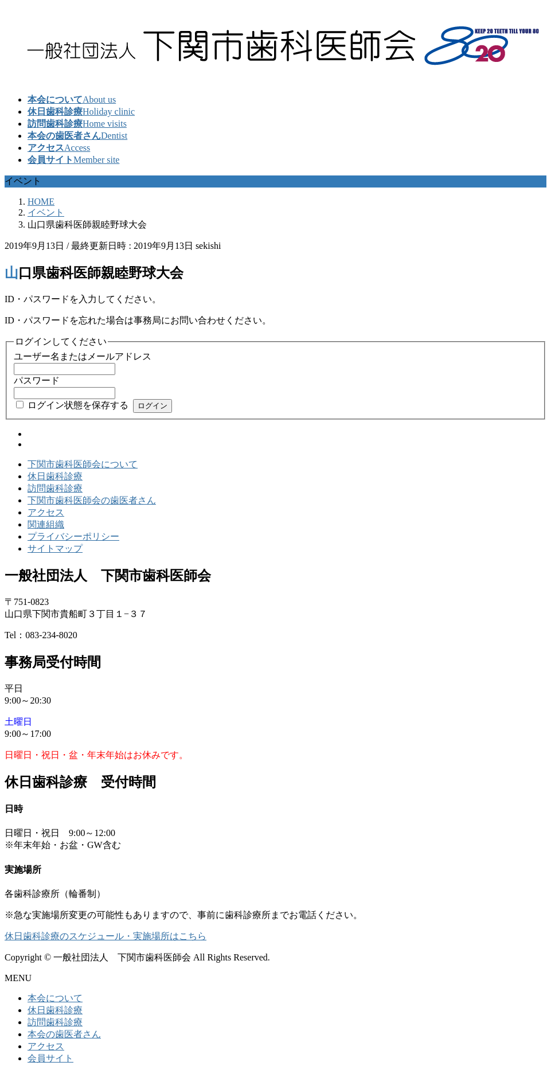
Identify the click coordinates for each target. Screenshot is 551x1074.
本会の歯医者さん (64, 1034)
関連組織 (46, 524)
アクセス (46, 512)
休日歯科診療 (55, 476)
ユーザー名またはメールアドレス (82, 356)
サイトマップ (55, 548)
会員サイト (50, 1058)
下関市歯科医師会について (83, 464)
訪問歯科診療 (55, 488)
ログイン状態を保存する (78, 405)
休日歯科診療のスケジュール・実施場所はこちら (105, 936)
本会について (55, 998)
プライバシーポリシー (73, 536)
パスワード (37, 380)
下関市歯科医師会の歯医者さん (92, 500)
